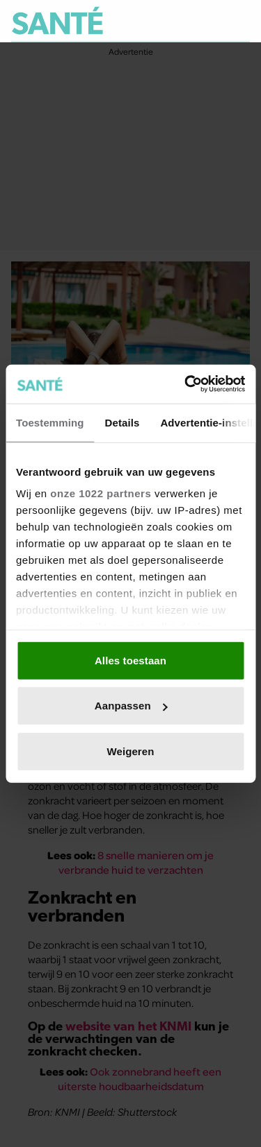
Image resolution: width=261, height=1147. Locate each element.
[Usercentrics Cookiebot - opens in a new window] (186, 384)
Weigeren (130, 751)
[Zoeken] (239, 21)
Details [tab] (122, 422)
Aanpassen (131, 706)
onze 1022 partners (100, 493)
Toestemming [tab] (50, 422)
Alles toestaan (130, 660)
